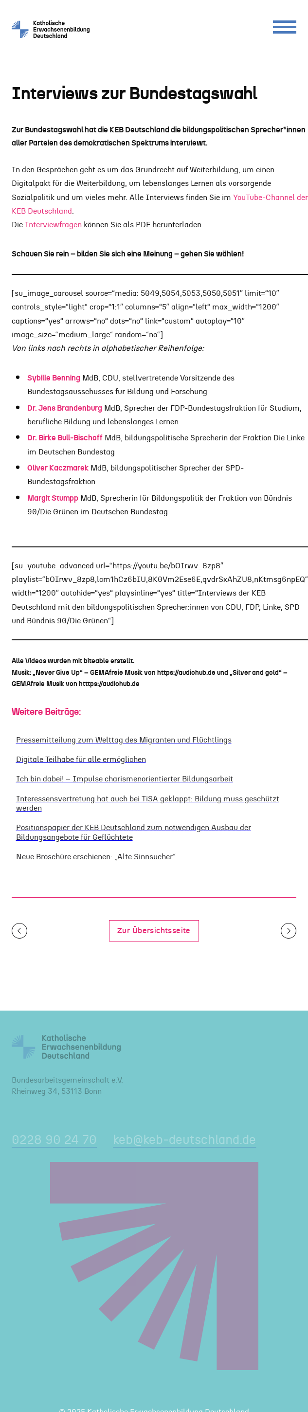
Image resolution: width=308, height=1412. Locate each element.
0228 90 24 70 (54, 1140)
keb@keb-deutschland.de (184, 1140)
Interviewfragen (53, 225)
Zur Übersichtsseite (154, 931)
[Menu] (284, 29)
